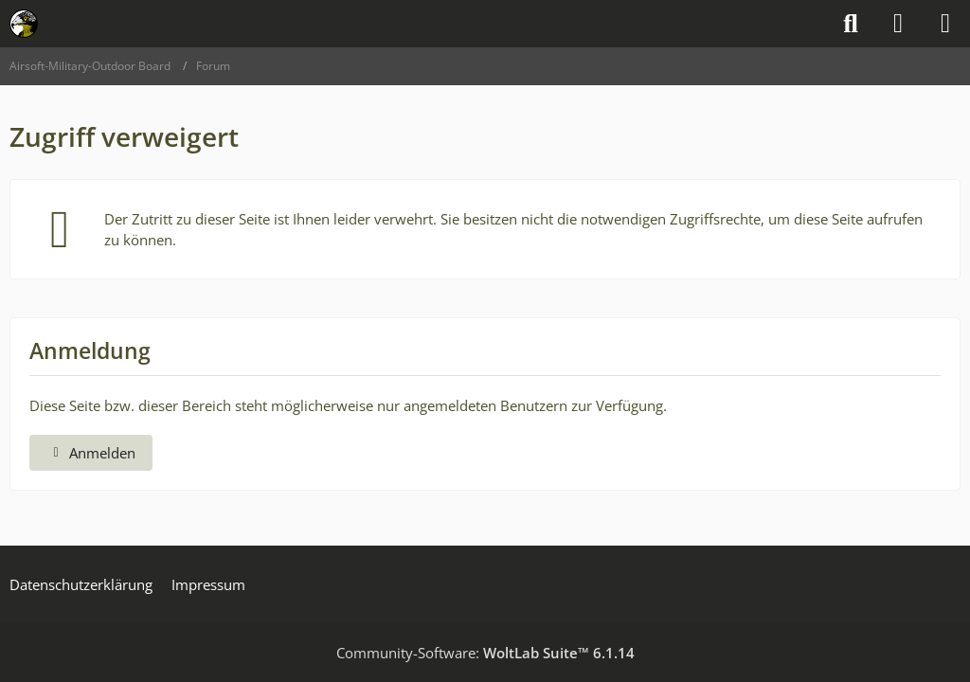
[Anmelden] (898, 23)
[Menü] (945, 24)
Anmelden (90, 452)
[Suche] (851, 24)
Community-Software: (485, 652)
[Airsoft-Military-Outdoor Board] (24, 24)
